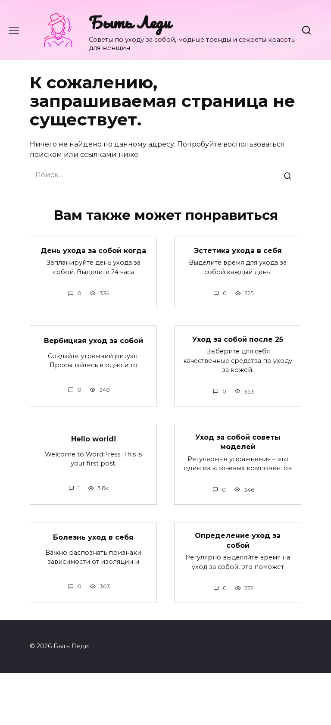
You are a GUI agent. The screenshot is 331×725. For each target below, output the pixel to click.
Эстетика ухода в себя (238, 250)
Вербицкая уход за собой (93, 341)
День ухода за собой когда (93, 250)
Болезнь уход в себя (93, 537)
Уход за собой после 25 (237, 339)
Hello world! (93, 438)
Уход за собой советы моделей (238, 442)
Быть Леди (130, 22)
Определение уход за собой (238, 540)
